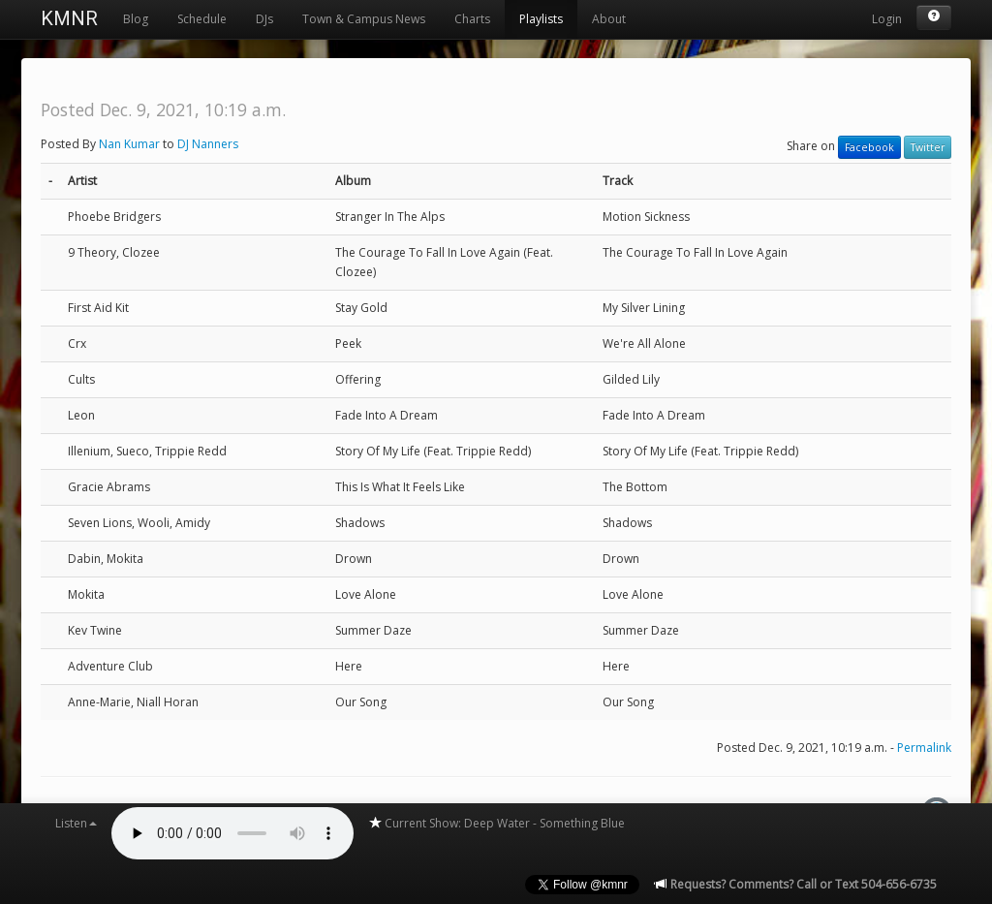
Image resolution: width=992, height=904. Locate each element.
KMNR (69, 18)
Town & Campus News (363, 19)
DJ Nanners (207, 144)
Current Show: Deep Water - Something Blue (496, 823)
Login (887, 19)
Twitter (928, 147)
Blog (135, 19)
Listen (76, 823)
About (609, 19)
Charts (472, 19)
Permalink (924, 747)
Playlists (541, 19)
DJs (264, 19)
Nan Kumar (129, 144)
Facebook (869, 147)
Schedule (202, 19)
